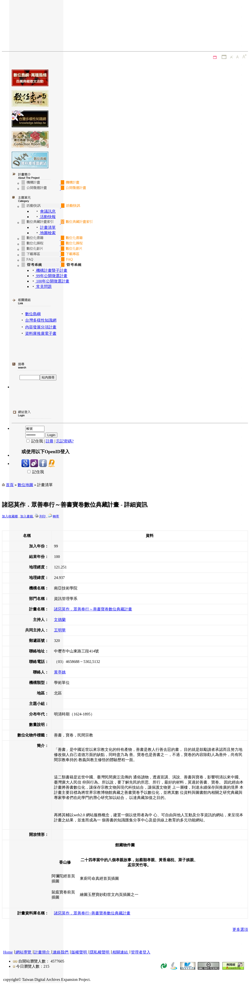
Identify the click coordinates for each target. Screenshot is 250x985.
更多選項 (240, 929)
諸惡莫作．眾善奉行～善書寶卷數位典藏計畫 (93, 609)
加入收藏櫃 (10, 516)
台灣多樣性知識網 (40, 320)
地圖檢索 (47, 233)
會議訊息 (48, 211)
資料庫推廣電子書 (40, 333)
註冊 (49, 441)
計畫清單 (48, 227)
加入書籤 (26, 516)
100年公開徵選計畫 (52, 281)
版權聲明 (79, 952)
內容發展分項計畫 (40, 327)
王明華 (60, 630)
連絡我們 (60, 952)
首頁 (10, 485)
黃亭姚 (60, 672)
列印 (42, 516)
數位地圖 (25, 485)
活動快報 (47, 217)
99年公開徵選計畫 (51, 276)
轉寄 (56, 516)
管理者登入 (140, 952)
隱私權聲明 (99, 952)
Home (8, 952)
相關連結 (120, 952)
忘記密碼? (64, 441)
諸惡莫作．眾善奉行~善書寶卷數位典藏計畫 (92, 913)
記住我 (32, 472)
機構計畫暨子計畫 (51, 270)
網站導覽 (23, 952)
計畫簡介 (42, 952)
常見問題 (43, 286)
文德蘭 (60, 620)
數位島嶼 (33, 314)
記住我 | (33, 441)
